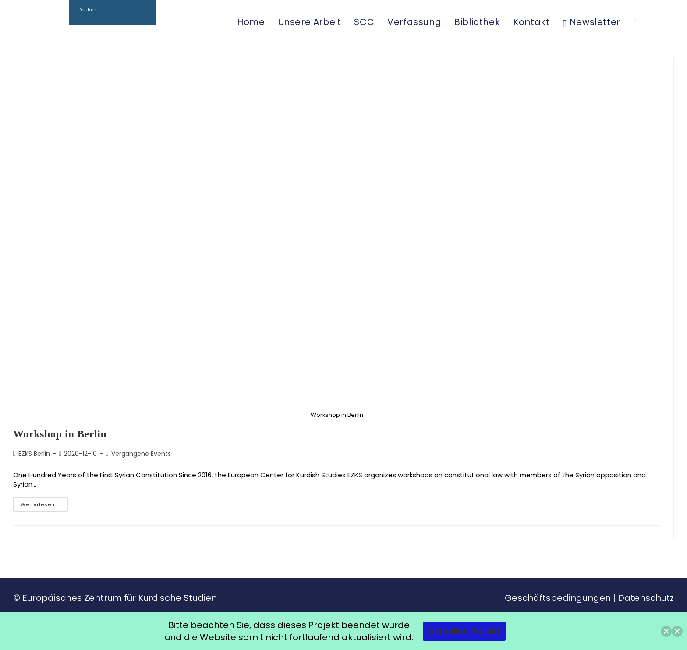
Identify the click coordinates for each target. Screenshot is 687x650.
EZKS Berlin (34, 453)
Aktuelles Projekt (464, 631)
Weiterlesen (44, 502)
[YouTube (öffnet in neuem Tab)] (672, 21)
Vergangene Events (141, 453)
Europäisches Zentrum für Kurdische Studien (119, 598)
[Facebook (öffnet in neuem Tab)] (652, 21)
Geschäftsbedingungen (558, 598)
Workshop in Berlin (60, 434)
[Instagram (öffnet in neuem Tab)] (662, 21)
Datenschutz (646, 598)
